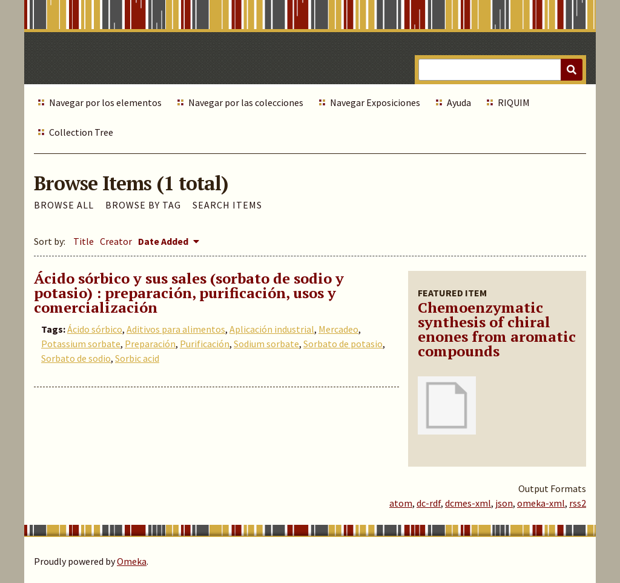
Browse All (64, 205)
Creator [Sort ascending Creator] (116, 241)
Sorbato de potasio (343, 344)
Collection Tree (81, 132)
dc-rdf (429, 503)
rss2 (577, 503)
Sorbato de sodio (76, 358)
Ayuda (459, 102)
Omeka (132, 561)
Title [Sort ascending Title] (83, 241)
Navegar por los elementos (105, 102)
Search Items (227, 205)
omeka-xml (541, 503)
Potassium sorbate (80, 344)
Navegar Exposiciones (375, 102)
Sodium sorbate (266, 344)
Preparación (150, 344)
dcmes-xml (468, 503)
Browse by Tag (143, 205)
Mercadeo (338, 329)
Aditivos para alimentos (176, 329)
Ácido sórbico (94, 329)
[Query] (500, 70)
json (504, 503)
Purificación (204, 344)
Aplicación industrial (271, 329)
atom (400, 503)
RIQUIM (514, 102)
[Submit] (571, 70)
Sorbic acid (137, 358)
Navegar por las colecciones (245, 102)
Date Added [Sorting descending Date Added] (164, 241)
